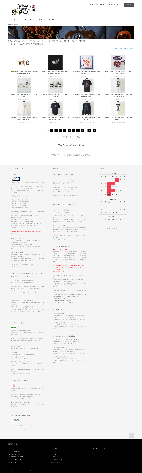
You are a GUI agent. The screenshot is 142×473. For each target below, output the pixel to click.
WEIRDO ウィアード (13, 24)
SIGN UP (103, 4)
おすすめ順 (118, 48)
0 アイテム (128, 4)
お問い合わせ (12, 462)
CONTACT (51, 19)
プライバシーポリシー (15, 459)
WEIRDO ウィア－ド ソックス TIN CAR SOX (55, 95)
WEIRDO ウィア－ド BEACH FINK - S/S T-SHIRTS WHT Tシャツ (23, 118)
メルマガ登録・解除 (56, 459)
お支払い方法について (15, 451)
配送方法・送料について (15, 454)
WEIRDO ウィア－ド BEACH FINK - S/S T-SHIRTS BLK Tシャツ (55, 118)
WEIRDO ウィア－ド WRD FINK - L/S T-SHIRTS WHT (118, 118)
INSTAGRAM (29, 19)
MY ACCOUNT (94, 4)
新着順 (132, 48)
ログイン (53, 456)
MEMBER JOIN (113, 4)
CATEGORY (14, 19)
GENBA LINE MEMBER (100, 448)
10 (89, 130)
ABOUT (40, 19)
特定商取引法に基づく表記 (16, 456)
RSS (52, 462)
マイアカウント (55, 451)
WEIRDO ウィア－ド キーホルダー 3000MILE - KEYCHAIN (24, 72)
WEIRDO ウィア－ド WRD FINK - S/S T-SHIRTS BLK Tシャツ (86, 95)
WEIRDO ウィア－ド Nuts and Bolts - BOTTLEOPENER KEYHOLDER (55, 72)
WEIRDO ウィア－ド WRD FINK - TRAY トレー (24, 95)
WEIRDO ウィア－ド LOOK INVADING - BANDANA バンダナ (86, 72)
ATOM (56, 462)
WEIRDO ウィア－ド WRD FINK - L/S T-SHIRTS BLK (86, 118)
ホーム (11, 448)
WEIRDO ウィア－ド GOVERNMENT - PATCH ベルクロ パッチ (118, 72)
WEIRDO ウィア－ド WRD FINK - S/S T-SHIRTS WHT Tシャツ (118, 95)
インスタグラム (55, 448)
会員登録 (53, 454)
